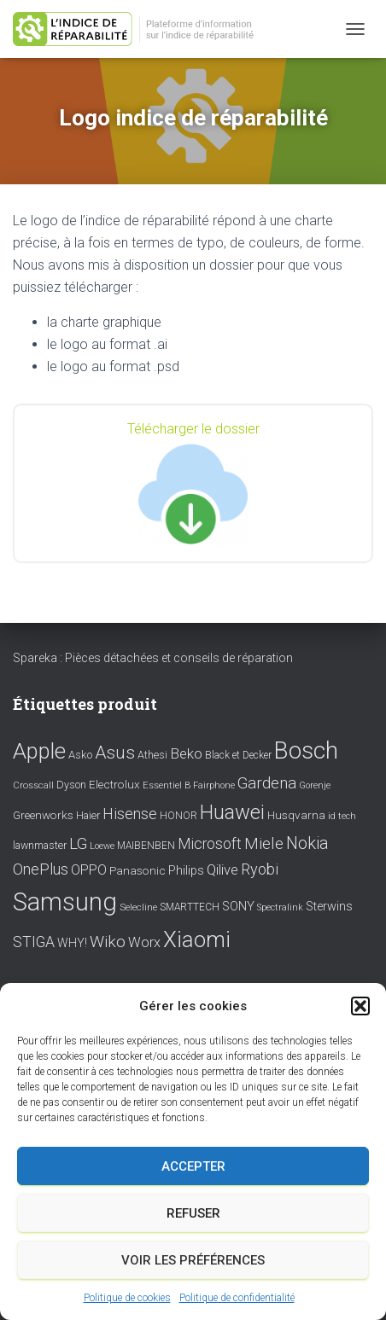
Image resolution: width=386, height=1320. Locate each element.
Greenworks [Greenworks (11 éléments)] (43, 815)
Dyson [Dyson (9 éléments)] (71, 784)
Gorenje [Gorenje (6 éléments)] (314, 785)
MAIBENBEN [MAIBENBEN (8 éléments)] (146, 846)
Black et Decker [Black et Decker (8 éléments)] (238, 755)
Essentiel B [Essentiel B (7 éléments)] (166, 785)
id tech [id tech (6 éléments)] (342, 816)
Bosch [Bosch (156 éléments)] (306, 750)
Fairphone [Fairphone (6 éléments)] (214, 785)
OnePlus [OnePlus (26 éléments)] (40, 869)
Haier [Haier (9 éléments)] (88, 815)
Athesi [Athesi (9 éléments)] (152, 754)
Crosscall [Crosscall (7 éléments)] (33, 785)
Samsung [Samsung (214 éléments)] (65, 901)
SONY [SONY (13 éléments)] (238, 906)
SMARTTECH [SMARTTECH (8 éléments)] (189, 907)
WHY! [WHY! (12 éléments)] (72, 943)
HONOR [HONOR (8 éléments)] (178, 816)
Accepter (193, 1166)
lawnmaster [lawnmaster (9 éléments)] (40, 845)
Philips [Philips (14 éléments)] (186, 870)
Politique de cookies (127, 1298)
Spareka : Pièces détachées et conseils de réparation (153, 658)
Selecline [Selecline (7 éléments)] (138, 907)
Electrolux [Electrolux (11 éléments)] (114, 784)
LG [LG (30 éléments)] (78, 843)
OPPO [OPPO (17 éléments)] (89, 870)
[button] (360, 1006)
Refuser (193, 1213)
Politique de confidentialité (237, 1298)
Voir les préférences (193, 1260)
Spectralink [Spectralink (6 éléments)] (280, 907)
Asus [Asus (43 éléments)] (115, 752)
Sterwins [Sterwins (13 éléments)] (329, 906)
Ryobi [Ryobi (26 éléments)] (259, 869)
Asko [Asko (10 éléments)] (80, 754)
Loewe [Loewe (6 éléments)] (102, 846)
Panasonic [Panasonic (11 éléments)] (137, 870)
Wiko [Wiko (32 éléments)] (108, 941)
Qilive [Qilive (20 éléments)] (222, 870)
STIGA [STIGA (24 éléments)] (34, 942)
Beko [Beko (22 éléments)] (186, 753)
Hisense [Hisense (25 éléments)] (129, 814)
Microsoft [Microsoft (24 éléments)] (210, 843)
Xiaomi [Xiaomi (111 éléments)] (197, 939)
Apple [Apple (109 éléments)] (39, 751)
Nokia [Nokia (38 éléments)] (307, 843)
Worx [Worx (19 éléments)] (144, 942)
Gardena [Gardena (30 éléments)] (266, 783)
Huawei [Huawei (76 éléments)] (232, 812)
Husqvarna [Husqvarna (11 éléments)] (296, 815)
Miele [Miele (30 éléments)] (264, 843)
